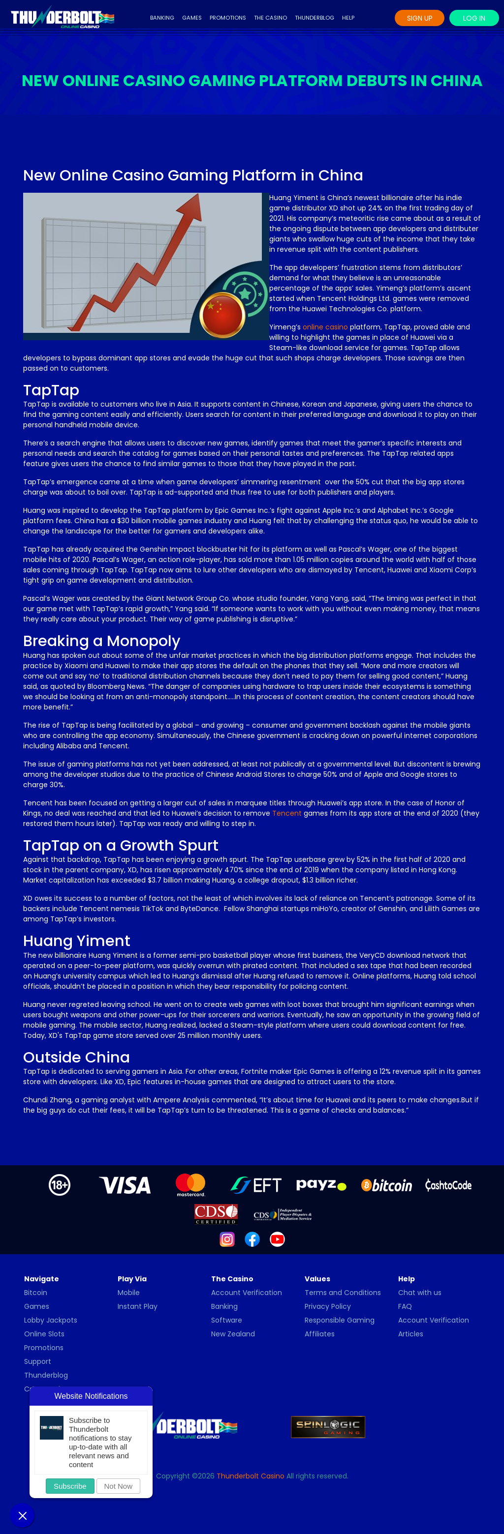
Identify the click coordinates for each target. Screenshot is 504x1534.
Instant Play (138, 1306)
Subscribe (70, 1486)
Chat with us (419, 1293)
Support (37, 1361)
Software (226, 1320)
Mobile (129, 1293)
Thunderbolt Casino (250, 1476)
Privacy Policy (328, 1306)
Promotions (228, 18)
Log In (474, 18)
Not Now (118, 1486)
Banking (162, 18)
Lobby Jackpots (50, 1320)
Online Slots (44, 1334)
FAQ (405, 1306)
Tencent (287, 813)
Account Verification (246, 1293)
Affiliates (320, 1334)
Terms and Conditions (343, 1293)
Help (348, 18)
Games (192, 18)
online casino (325, 327)
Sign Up (420, 18)
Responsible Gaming (340, 1320)
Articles (410, 1334)
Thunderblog (314, 18)
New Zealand (233, 1334)
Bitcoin (35, 1293)
